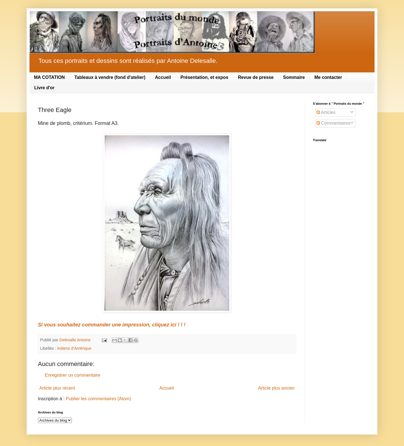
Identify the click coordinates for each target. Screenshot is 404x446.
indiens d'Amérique (74, 348)
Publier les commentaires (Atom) (98, 398)
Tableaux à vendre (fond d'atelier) (109, 77)
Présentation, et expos (204, 77)
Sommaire (294, 77)
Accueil (163, 77)
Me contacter (328, 77)
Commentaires (333, 123)
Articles (326, 112)
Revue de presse (256, 77)
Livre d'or (44, 87)
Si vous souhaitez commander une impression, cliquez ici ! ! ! (111, 325)
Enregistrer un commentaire (72, 375)
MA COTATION (49, 77)
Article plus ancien (276, 388)
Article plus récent (57, 388)
